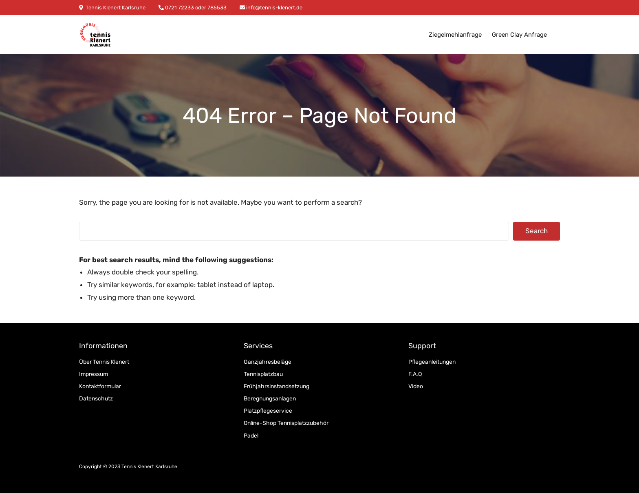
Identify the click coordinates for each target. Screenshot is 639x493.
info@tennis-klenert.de (273, 7)
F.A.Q (415, 374)
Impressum (93, 374)
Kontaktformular (100, 386)
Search (536, 231)
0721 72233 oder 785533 (195, 7)
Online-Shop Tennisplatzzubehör (286, 423)
